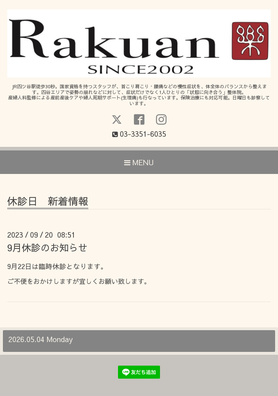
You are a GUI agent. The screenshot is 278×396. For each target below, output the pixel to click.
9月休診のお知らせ (47, 247)
